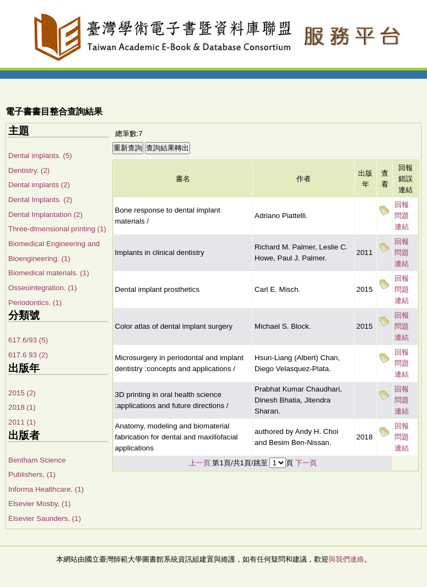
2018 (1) (22, 407)
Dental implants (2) (39, 185)
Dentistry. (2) (29, 170)
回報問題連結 (401, 215)
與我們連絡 (346, 559)
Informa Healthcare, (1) (46, 489)
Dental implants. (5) (40, 155)
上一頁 (199, 463)
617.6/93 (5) (28, 340)
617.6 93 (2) (28, 355)
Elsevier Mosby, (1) (39, 503)
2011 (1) (22, 422)
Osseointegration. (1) (42, 288)
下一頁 (306, 463)
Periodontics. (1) (35, 302)
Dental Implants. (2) (40, 199)
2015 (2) (22, 393)
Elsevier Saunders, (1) (44, 518)
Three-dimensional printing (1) (57, 229)
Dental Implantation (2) (45, 214)
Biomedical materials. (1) (48, 273)
